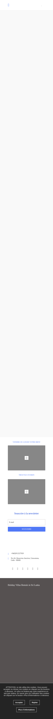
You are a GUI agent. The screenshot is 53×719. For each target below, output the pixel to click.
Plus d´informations (26, 710)
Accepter (19, 702)
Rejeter (35, 702)
